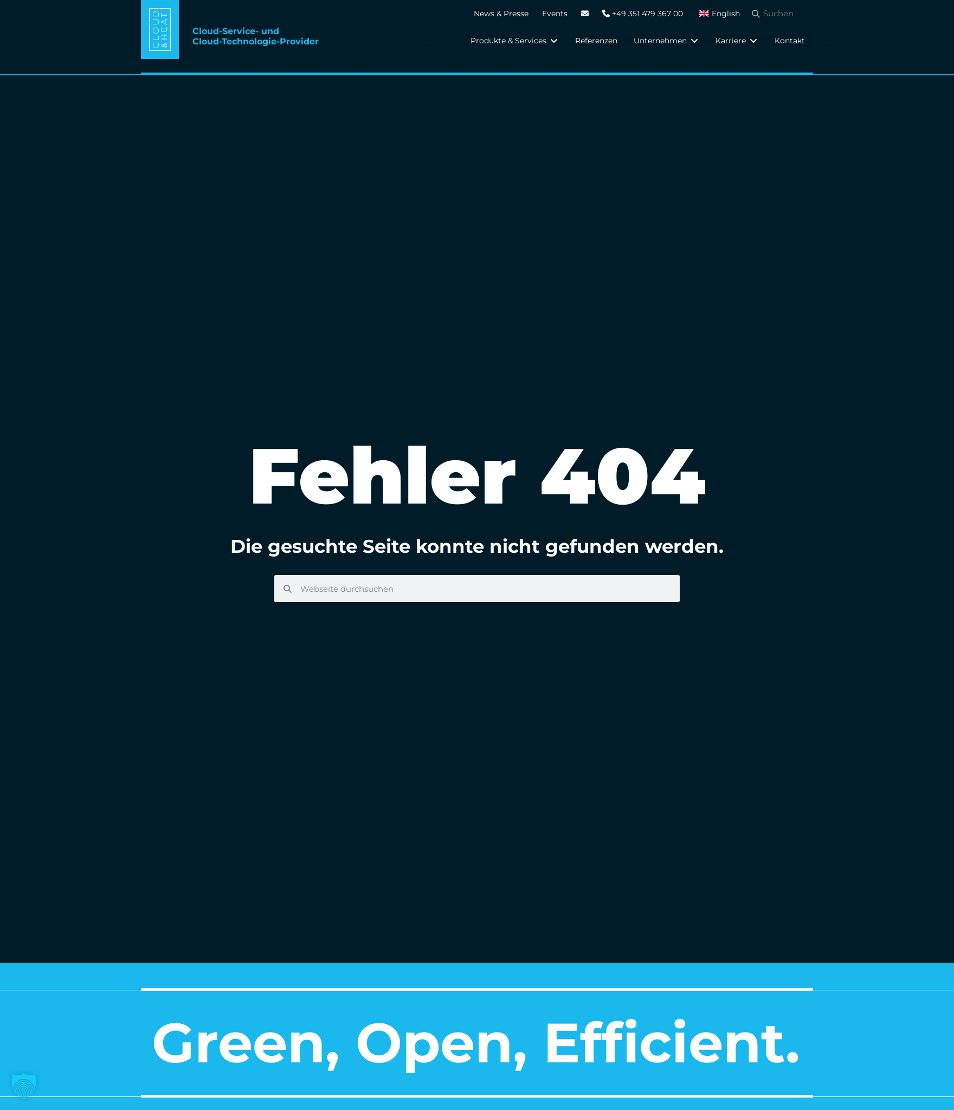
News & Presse (501, 13)
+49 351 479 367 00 (642, 13)
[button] (514, 40)
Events (555, 13)
